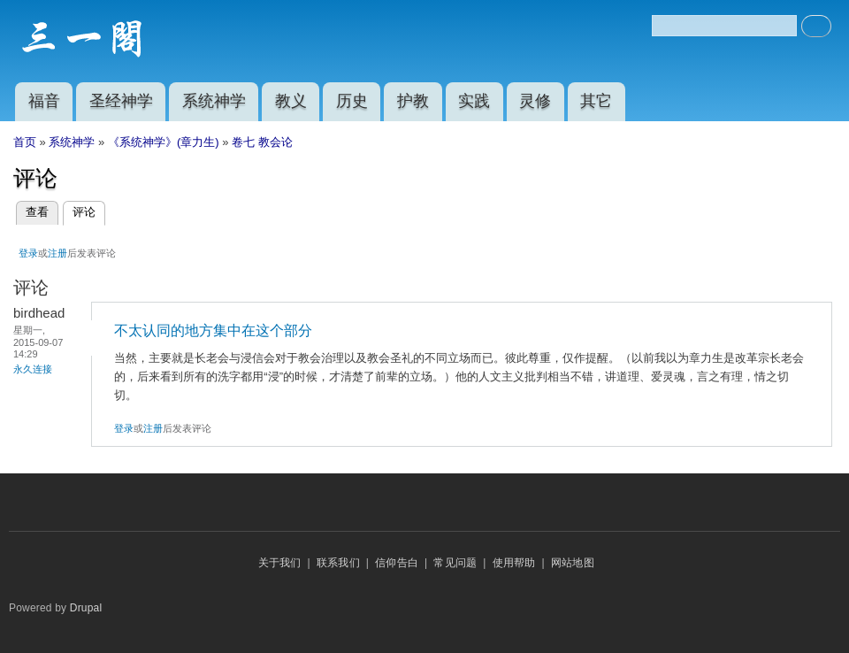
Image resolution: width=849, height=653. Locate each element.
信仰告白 (396, 563)
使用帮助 (514, 563)
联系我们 (338, 563)
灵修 (535, 101)
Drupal (86, 608)
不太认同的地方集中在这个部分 (213, 330)
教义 (291, 101)
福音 (44, 101)
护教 (413, 101)
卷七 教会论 (262, 142)
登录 (28, 253)
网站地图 (572, 563)
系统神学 (214, 101)
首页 (24, 142)
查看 (37, 212)
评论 (89, 213)
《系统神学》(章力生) (163, 142)
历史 (352, 101)
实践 (474, 101)
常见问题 (455, 563)
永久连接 (32, 369)
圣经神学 (121, 101)
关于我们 (280, 563)
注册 (57, 253)
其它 (596, 101)
